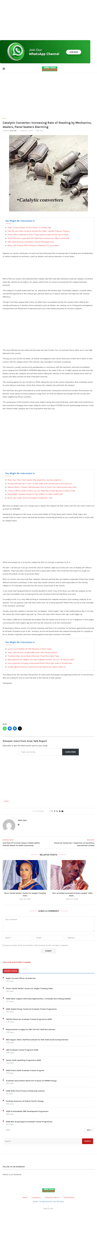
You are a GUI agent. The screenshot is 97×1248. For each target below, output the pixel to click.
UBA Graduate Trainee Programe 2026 (22, 1050)
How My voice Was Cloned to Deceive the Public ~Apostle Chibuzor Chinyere (39, 231)
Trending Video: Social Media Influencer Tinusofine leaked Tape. (33, 656)
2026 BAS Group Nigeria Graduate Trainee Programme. (29, 1122)
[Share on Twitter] (57, 811)
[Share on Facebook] (54, 811)
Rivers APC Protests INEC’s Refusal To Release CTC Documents (33, 245)
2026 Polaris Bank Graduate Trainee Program (25, 1071)
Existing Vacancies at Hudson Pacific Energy (25, 1101)
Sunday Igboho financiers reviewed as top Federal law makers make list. (37, 667)
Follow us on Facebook (12, 1174)
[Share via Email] (62, 811)
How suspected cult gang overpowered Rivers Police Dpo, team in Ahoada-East (40, 663)
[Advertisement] (48, 20)
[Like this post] (52, 811)
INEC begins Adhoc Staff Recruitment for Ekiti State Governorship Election (37, 1040)
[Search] (43, 1141)
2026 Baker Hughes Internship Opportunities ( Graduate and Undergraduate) (38, 999)
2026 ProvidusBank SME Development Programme (27, 1112)
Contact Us (36, 1198)
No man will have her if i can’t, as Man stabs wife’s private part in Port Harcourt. (40, 484)
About (24, 1198)
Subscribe (70, 752)
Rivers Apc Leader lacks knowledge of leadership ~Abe (30, 498)
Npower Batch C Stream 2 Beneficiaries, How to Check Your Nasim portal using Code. (42, 487)
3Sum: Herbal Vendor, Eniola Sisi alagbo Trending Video (29, 989)
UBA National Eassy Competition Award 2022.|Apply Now (31, 242)
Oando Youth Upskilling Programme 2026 (23, 1060)
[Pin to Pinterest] (59, 811)
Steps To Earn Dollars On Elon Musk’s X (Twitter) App (29, 228)
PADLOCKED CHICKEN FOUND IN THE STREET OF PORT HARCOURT (35, 494)
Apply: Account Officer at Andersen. (21, 978)
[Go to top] (48, 1209)
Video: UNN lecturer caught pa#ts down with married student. (33, 652)
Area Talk (13, 131)
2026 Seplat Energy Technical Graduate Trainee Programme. (31, 1009)
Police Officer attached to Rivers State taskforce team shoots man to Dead (38, 235)
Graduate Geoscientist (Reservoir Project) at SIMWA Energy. (31, 1081)
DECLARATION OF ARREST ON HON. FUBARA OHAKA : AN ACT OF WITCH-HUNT (41, 660)
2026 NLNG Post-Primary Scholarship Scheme (25, 1091)
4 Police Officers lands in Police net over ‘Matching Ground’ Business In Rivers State (41, 491)
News (6, 801)
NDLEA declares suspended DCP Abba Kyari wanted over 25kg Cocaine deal (38, 238)
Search (87, 1141)
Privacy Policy (69, 1198)
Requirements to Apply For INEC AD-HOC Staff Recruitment (30, 1030)
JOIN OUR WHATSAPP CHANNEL (17, 962)
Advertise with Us (52, 1198)
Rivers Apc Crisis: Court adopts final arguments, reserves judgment (34, 480)
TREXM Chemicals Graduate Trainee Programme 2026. (29, 1019)
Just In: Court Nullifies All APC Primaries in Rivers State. (30, 649)
